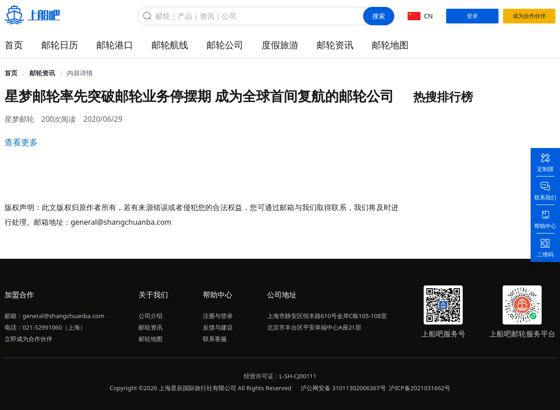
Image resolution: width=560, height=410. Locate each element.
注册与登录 (218, 316)
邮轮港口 (114, 45)
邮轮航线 (169, 45)
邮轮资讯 (335, 45)
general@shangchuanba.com (63, 316)
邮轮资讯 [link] (42, 72)
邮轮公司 (225, 45)
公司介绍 (150, 316)
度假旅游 (280, 45)
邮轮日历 (59, 45)
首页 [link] (11, 72)
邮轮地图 (390, 45)
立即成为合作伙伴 (28, 339)
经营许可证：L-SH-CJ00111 (280, 376)
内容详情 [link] (80, 72)
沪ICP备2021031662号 (419, 388)
